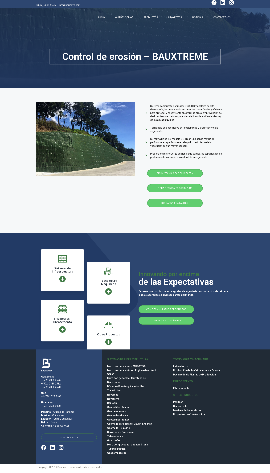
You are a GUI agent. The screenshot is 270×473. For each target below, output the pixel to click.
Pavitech (178, 402)
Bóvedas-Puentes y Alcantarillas (126, 386)
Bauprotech (180, 406)
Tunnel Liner (114, 390)
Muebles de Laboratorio (187, 410)
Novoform (113, 398)
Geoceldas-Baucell (118, 415)
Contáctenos (222, 17)
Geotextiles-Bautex (118, 407)
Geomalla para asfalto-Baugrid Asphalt (129, 423)
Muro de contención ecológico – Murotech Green (131, 372)
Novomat (112, 394)
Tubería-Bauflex (116, 448)
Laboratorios (181, 366)
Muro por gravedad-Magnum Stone (127, 444)
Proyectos (175, 17)
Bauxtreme (113, 382)
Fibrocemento (181, 388)
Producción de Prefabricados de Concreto (197, 370)
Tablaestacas (115, 436)
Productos (151, 17)
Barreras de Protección (120, 432)
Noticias (197, 17)
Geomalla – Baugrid (118, 428)
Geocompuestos (116, 453)
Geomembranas (116, 411)
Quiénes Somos (124, 17)
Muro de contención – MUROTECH (126, 366)
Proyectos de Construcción (189, 414)
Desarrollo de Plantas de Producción (194, 374)
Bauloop (112, 403)
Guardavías (113, 440)
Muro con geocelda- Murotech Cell (127, 378)
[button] (175, 173)
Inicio (101, 17)
